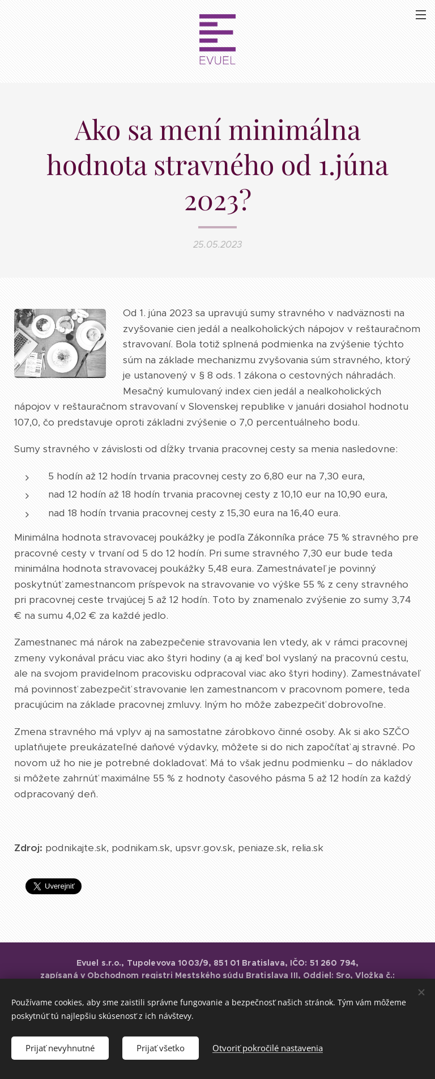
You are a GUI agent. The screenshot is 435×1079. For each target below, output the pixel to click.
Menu (421, 14)
